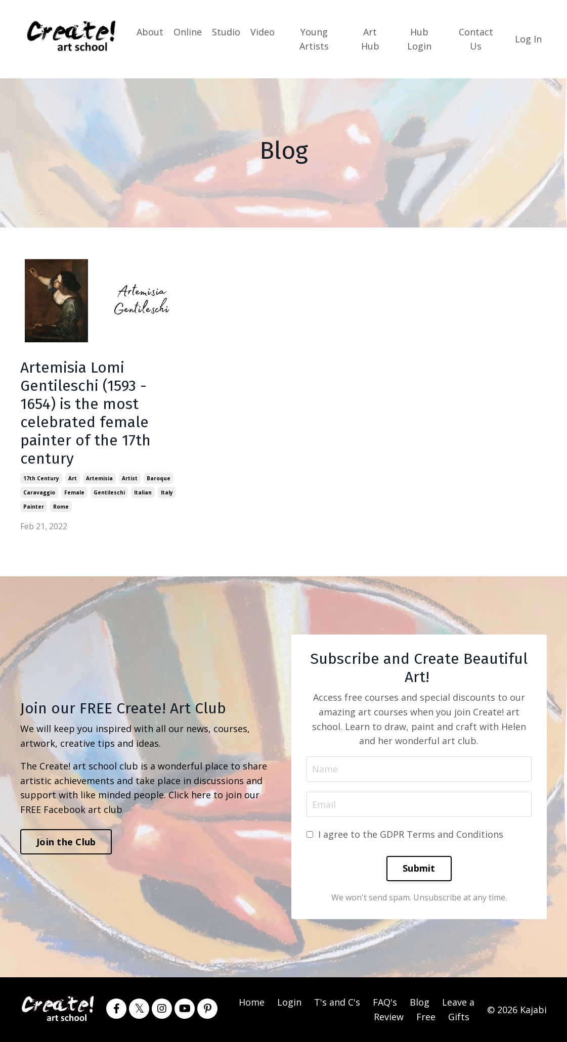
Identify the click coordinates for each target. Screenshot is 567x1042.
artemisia (99, 478)
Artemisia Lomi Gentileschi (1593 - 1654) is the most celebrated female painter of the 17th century (85, 413)
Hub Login (419, 39)
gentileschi (109, 492)
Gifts (458, 1017)
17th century (41, 478)
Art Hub (370, 39)
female (74, 492)
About (150, 32)
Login (289, 1002)
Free (425, 1017)
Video (262, 32)
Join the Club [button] (66, 842)
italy (167, 492)
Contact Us (476, 39)
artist (130, 478)
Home (252, 1002)
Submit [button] (419, 868)
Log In (528, 39)
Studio (226, 32)
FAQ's (385, 1002)
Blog (419, 1002)
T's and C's (337, 1002)
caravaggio (39, 492)
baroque (158, 478)
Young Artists (314, 39)
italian (143, 492)
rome (61, 506)
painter (33, 506)
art (72, 478)
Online (187, 32)
